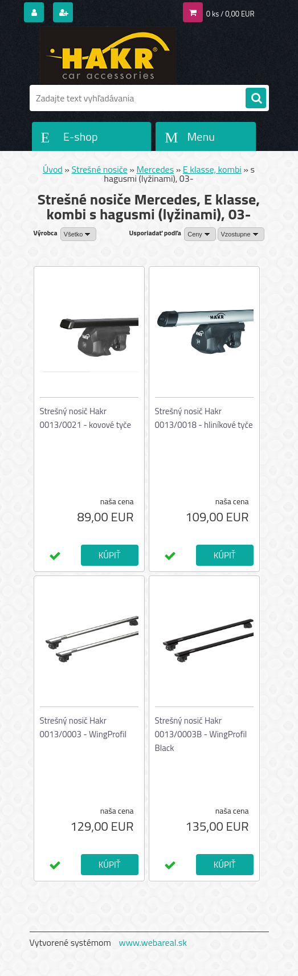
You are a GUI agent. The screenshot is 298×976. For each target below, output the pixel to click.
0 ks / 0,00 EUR (230, 13)
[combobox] (200, 234)
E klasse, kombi (212, 169)
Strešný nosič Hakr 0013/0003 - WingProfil (83, 727)
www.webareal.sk (153, 942)
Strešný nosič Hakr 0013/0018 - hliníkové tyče (204, 418)
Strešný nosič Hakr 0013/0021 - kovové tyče (86, 418)
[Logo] (108, 55)
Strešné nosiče (100, 169)
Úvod (53, 169)
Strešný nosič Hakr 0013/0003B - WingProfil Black (201, 734)
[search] (256, 98)
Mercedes (155, 169)
